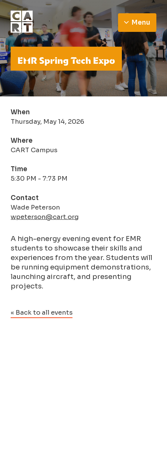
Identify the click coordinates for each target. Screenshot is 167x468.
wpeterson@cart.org (45, 217)
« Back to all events (41, 313)
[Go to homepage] (56, 22)
